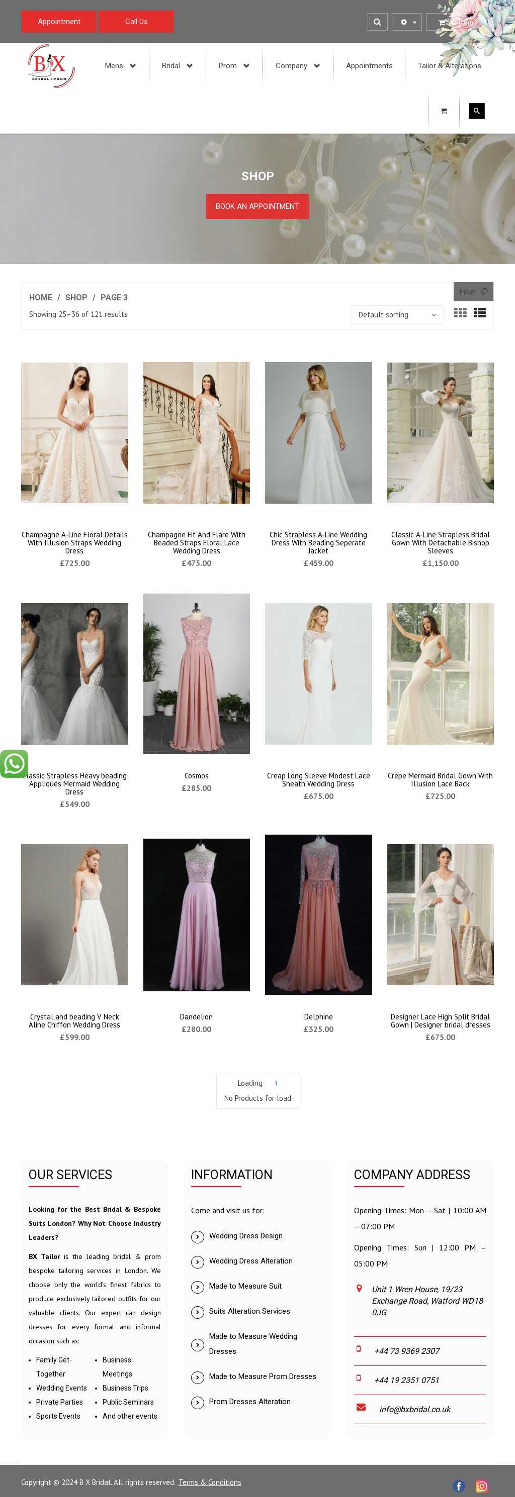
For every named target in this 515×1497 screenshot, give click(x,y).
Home (40, 297)
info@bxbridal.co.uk (414, 1409)
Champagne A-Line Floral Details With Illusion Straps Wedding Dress (75, 542)
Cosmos (197, 775)
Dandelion (196, 1016)
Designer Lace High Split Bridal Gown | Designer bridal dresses (440, 1020)
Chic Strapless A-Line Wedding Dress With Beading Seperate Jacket (318, 542)
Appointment (59, 21)
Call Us (136, 21)
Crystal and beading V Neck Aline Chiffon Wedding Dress (74, 1020)
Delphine (318, 1016)
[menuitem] (121, 65)
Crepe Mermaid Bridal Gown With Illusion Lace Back (440, 779)
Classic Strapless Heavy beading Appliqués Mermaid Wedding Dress (74, 783)
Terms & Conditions (210, 1482)
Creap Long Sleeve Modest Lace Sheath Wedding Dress (318, 779)
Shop (76, 297)
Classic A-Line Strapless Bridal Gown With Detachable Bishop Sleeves (440, 542)
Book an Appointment (257, 206)
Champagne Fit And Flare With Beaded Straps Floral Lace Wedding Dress (196, 542)
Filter (468, 291)
